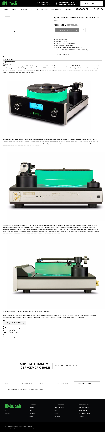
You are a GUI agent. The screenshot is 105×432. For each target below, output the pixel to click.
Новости (56, 413)
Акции (31, 416)
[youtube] (83, 9)
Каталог (14, 9)
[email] (87, 9)
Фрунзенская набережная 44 (68, 4)
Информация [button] (55, 9)
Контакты (68, 9)
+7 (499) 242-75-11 (46, 2)
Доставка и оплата (84, 407)
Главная (5, 9)
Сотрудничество (42, 9)
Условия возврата (84, 413)
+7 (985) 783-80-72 (46, 4)
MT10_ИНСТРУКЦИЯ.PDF (13, 323)
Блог (32, 9)
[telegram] (80, 9)
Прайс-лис (82, 410)
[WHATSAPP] (77, 9)
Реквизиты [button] (82, 416)
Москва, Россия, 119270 (66, 2)
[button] (91, 3)
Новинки (24, 9)
